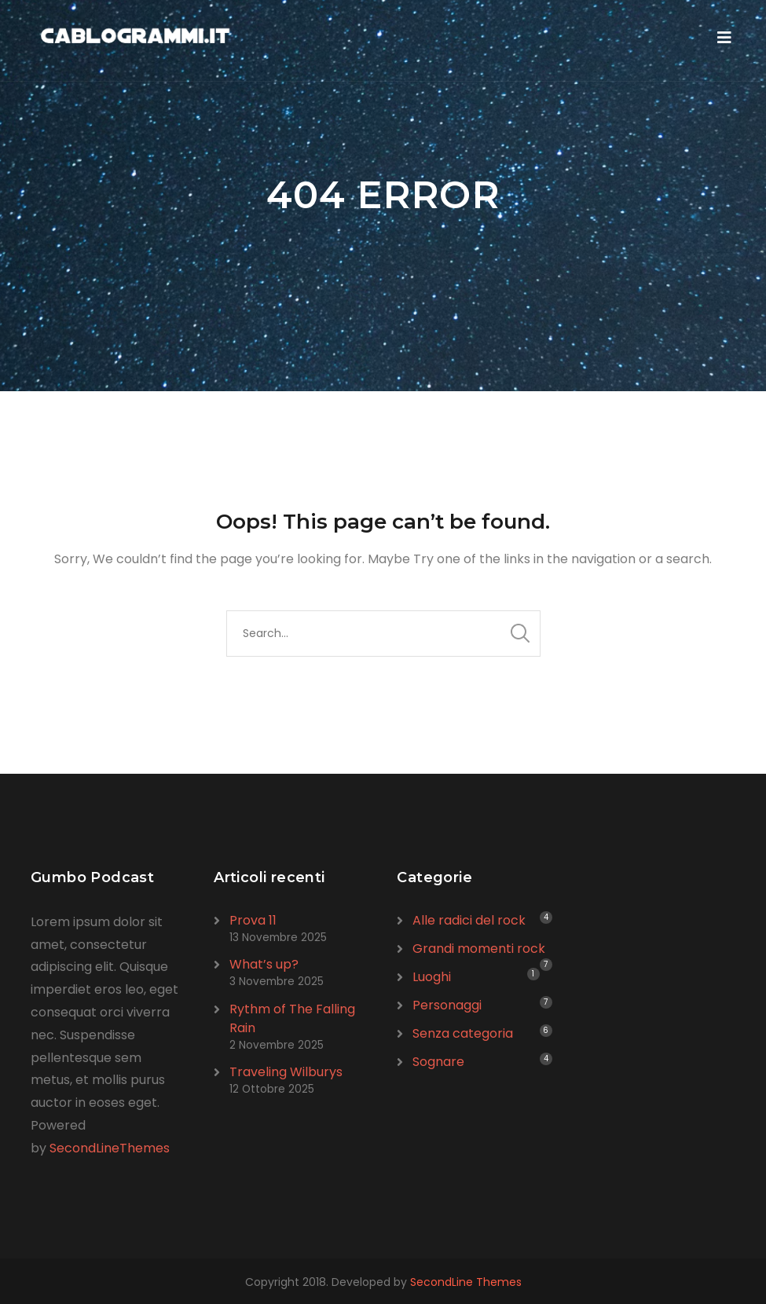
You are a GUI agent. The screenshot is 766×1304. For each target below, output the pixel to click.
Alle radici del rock (469, 920)
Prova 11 (253, 920)
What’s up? (264, 964)
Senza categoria (462, 1033)
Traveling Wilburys (286, 1072)
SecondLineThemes (109, 1148)
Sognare (438, 1062)
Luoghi (431, 977)
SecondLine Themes (466, 1282)
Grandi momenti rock (478, 949)
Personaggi (447, 1005)
